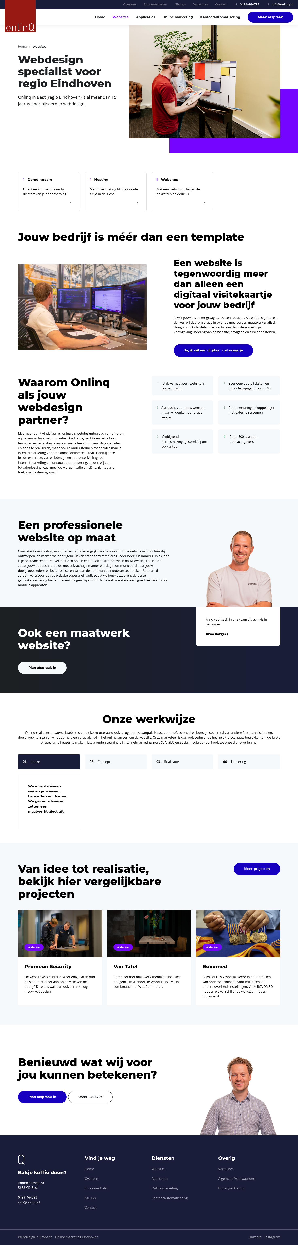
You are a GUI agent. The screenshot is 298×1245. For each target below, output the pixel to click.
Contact (221, 4)
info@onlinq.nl (280, 4)
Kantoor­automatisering (220, 17)
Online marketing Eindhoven (76, 1237)
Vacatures (200, 4)
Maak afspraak (270, 17)
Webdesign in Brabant (35, 1237)
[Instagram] (272, 1237)
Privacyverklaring (231, 1188)
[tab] (49, 762)
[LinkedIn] (255, 1237)
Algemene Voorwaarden (236, 1178)
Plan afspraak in (42, 668)
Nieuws (180, 4)
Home (100, 17)
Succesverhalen (155, 4)
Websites (121, 17)
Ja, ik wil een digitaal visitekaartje (213, 350)
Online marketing (177, 17)
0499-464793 (246, 4)
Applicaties (145, 17)
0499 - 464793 (90, 1097)
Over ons (129, 4)
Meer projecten (257, 869)
